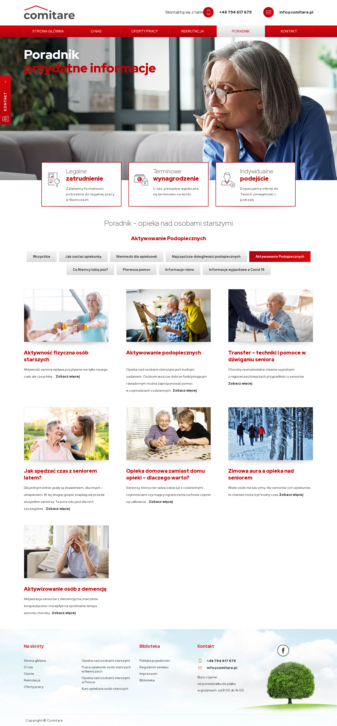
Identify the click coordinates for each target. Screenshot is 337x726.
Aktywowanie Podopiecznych (280, 256)
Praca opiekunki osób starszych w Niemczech (106, 669)
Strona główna (48, 31)
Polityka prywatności (154, 660)
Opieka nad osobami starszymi (106, 660)
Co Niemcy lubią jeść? (90, 270)
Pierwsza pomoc (136, 270)
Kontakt (289, 31)
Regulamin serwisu (153, 667)
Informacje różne (179, 270)
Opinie (29, 674)
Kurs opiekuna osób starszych (105, 689)
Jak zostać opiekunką (83, 256)
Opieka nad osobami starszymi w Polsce (106, 680)
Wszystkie (41, 256)
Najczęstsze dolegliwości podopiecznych (206, 256)
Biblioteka (147, 680)
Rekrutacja (192, 31)
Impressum (148, 674)
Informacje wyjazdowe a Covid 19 (236, 270)
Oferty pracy (144, 31)
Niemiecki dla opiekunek (136, 256)
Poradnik (241, 31)
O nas (96, 31)
